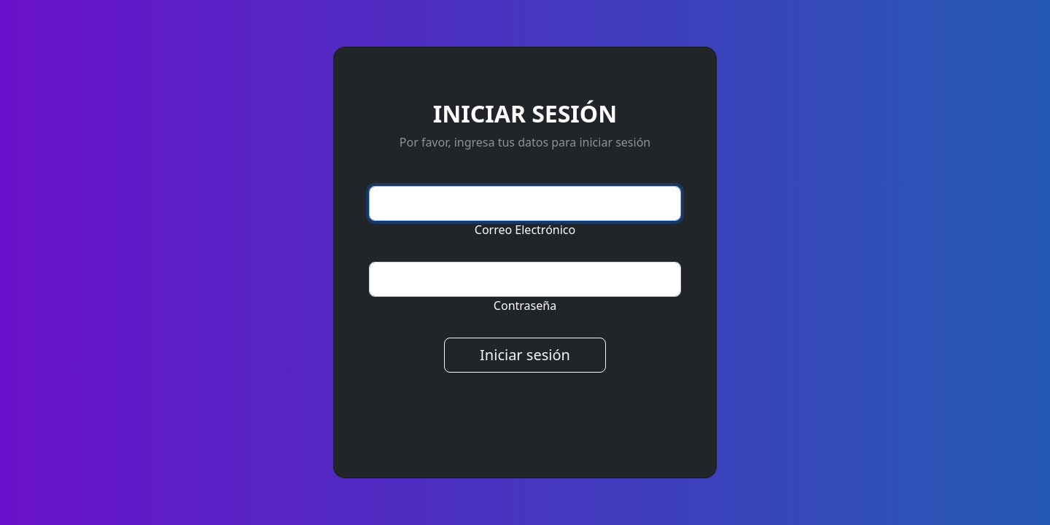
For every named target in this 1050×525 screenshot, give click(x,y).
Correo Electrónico (525, 230)
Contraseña (525, 306)
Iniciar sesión (525, 355)
